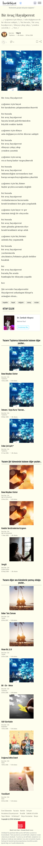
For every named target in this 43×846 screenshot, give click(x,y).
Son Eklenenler (6, 811)
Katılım (22, 811)
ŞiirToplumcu (5, 378)
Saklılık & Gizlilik (32, 813)
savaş (29, 302)
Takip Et (18, 33)
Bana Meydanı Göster (9, 374)
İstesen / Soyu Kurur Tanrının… (13, 410)
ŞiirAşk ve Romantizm (6, 496)
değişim (21, 302)
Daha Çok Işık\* (7, 446)
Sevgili (4, 564)
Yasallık (22, 813)
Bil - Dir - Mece (7, 685)
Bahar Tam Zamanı (8, 613)
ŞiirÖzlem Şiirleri (5, 568)
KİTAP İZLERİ (8, 309)
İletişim (29, 811)
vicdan (36, 302)
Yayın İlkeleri (5, 816)
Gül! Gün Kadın (7, 722)
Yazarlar (16, 811)
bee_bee (11, 33)
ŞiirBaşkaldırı (5, 725)
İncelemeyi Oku (23, 327)
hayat (13, 302)
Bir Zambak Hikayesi (25, 318)
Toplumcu (12, 35)
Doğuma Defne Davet (9, 758)
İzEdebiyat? (15, 816)
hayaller (5, 302)
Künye (36, 816)
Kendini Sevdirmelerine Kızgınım (13, 528)
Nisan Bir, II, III (6, 649)
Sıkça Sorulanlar (27, 816)
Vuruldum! (5, 794)
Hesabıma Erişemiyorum (9, 813)
